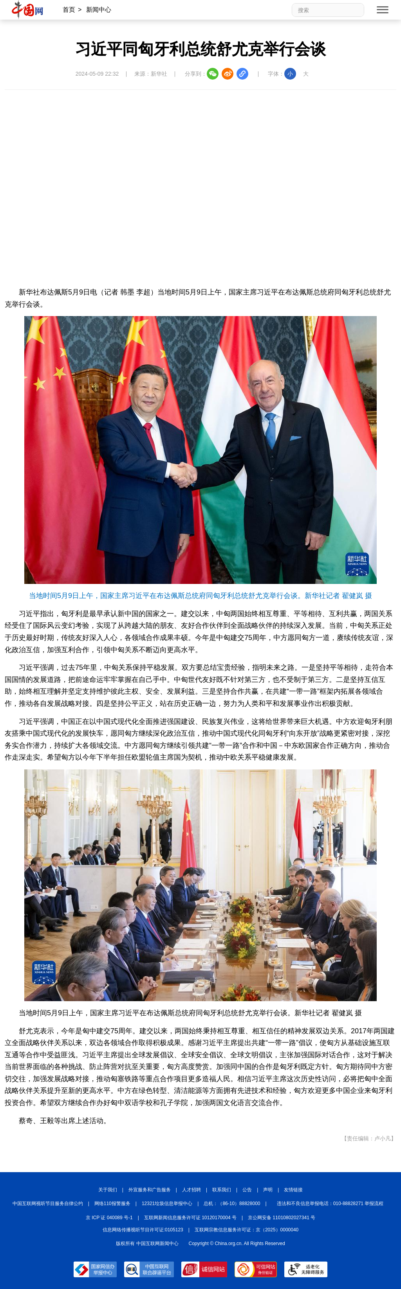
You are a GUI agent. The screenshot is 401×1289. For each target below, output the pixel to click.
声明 (268, 1190)
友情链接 (293, 1190)
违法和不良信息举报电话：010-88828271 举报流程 (330, 1203)
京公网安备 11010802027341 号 (281, 1217)
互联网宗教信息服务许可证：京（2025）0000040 (246, 1230)
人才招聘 (191, 1190)
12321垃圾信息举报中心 (167, 1203)
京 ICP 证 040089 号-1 (109, 1217)
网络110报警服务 (112, 1203)
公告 (247, 1190)
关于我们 (107, 1190)
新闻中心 (98, 9)
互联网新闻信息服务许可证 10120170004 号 (190, 1217)
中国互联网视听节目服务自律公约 (48, 1203)
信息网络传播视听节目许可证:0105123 (143, 1230)
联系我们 (221, 1190)
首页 (69, 9)
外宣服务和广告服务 (149, 1190)
